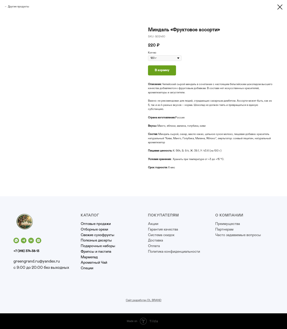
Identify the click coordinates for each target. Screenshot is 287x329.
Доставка (155, 240)
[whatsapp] (16, 240)
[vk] (31, 240)
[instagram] (38, 240)
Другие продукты (18, 6)
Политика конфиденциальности (174, 251)
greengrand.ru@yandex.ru (36, 261)
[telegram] (23, 240)
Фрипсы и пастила (96, 251)
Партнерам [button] (224, 229)
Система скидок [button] (161, 235)
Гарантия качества (163, 229)
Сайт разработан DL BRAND (143, 300)
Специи (87, 268)
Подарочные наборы (98, 246)
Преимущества (227, 224)
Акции (153, 224)
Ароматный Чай (94, 262)
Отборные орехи (94, 229)
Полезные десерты (96, 240)
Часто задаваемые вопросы (238, 235)
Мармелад (89, 257)
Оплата (154, 246)
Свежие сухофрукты (97, 235)
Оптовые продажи (96, 224)
